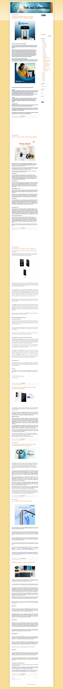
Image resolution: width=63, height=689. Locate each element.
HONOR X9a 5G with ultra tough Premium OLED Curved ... (46, 66)
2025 (43, 39)
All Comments (44, 86)
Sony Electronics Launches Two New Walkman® (24, 248)
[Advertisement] (25, 126)
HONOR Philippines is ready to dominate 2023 (23, 562)
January (44, 56)
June (43, 50)
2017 (43, 78)
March (44, 53)
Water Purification (21, 117)
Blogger (35, 684)
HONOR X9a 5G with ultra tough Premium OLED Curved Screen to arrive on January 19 (24, 445)
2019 (43, 76)
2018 (43, 77)
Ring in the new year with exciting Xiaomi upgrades (24, 137)
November (44, 44)
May (43, 51)
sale (14, 229)
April (43, 52)
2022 (43, 72)
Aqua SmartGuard (16, 117)
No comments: (17, 383)
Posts (43, 84)
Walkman (20, 384)
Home (25, 677)
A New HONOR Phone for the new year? (22, 501)
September (44, 46)
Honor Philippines (16, 559)
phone (19, 559)
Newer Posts (13, 677)
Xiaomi (16, 229)
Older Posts (36, 677)
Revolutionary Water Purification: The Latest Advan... (46, 58)
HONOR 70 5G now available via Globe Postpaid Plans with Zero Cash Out (24, 388)
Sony (18, 384)
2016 (43, 79)
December (44, 43)
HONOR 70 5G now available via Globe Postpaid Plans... (47, 64)
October (44, 45)
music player (15, 384)
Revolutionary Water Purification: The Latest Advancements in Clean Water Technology (22, 17)
